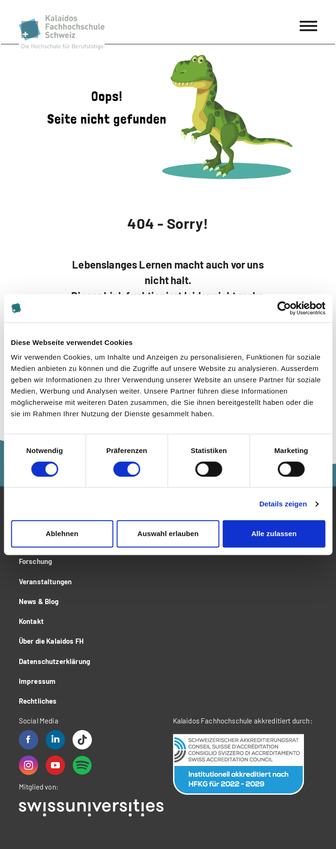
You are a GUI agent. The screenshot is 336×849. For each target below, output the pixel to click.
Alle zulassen (273, 534)
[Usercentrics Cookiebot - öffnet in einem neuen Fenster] (284, 308)
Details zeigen (283, 504)
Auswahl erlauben (168, 534)
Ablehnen (62, 534)
